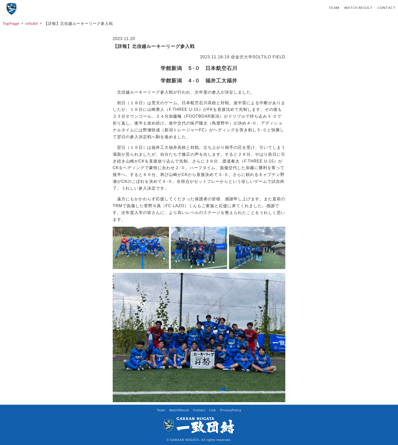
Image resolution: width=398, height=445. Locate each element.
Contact (386, 8)
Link (212, 410)
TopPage (11, 23)
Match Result (358, 8)
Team (334, 8)
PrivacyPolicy (230, 410)
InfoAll (31, 23)
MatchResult (179, 410)
